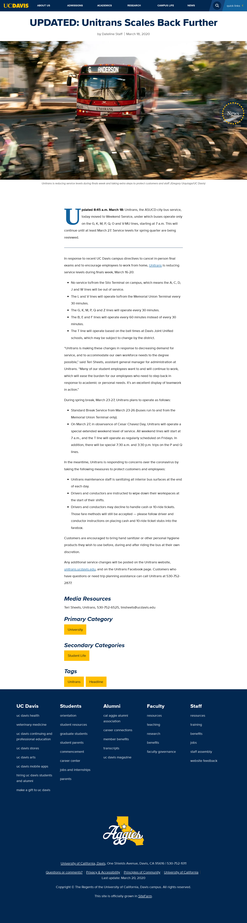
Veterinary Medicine (31, 724)
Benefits (153, 742)
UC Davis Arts (26, 757)
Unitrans (155, 265)
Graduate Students (73, 733)
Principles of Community (142, 872)
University (75, 629)
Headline (96, 681)
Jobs (193, 742)
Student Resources (73, 724)
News (191, 5)
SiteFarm (145, 895)
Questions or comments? (64, 872)
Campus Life (165, 5)
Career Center (70, 760)
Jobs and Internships (75, 769)
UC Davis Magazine (117, 757)
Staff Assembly (201, 751)
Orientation (68, 715)
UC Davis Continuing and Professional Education (34, 736)
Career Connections (117, 729)
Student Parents (72, 742)
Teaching (153, 724)
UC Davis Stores (27, 748)
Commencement (72, 751)
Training (196, 724)
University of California (181, 872)
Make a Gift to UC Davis (33, 789)
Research (134, 5)
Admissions (75, 5)
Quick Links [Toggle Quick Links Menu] (233, 5)
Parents (65, 778)
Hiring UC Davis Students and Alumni (34, 778)
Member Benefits (116, 738)
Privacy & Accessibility (103, 872)
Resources (154, 715)
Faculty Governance (161, 751)
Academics (104, 5)
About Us (43, 5)
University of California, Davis (83, 863)
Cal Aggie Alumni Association (115, 718)
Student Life (77, 655)
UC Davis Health (27, 715)
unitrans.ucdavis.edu (80, 569)
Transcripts (111, 748)
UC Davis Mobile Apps (32, 766)
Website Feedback (203, 760)
